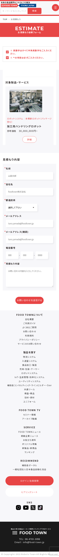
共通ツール (29, 389)
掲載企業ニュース (29, 435)
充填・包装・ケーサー (29, 369)
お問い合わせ (29, 331)
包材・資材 (29, 397)
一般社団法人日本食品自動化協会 (29, 469)
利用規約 (29, 335)
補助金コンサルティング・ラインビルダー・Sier (29, 385)
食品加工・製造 (29, 365)
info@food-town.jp (33, 542)
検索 (34, 10)
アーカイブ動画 (29, 418)
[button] (55, 7)
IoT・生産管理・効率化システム (29, 377)
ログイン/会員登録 (29, 480)
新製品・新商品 (29, 448)
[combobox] (14, 11)
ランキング (29, 452)
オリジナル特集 (29, 444)
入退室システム (29, 360)
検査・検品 (29, 393)
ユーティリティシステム (29, 381)
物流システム (29, 356)
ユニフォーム (29, 401)
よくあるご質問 (29, 327)
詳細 (29, 139)
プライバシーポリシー (29, 339)
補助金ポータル (29, 465)
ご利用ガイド (29, 323)
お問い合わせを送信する (29, 300)
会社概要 (29, 319)
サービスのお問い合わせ (29, 343)
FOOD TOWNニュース (29, 431)
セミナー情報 (29, 414)
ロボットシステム (29, 373)
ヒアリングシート (29, 492)
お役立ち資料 (29, 440)
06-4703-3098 (32, 539)
